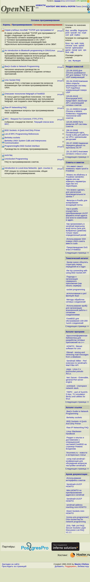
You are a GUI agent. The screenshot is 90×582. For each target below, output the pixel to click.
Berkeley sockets (12, 137)
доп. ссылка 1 (45, 168)
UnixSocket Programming (16, 159)
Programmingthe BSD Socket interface (22, 146)
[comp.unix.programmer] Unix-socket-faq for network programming (77, 519)
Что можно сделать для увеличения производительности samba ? (75, 193)
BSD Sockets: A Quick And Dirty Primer (22, 130)
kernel (68, 48)
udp (72, 52)
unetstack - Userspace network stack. (76, 387)
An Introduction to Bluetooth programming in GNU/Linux (30, 50)
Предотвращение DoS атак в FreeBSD (76, 248)
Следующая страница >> (77, 157)
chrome (68, 45)
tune (75, 45)
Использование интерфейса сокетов (75, 479)
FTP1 (34, 119)
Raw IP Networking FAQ (16, 107)
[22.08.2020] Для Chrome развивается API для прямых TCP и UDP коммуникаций (76, 73)
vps (84, 50)
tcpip (82, 43)
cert (67, 35)
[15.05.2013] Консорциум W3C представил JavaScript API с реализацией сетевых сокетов (76, 100)
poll (71, 35)
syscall (73, 33)
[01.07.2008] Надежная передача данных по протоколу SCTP (77, 145)
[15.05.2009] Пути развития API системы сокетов (76, 124)
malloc (77, 35)
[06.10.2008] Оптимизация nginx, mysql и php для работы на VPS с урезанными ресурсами (77, 134)
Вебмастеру (83, 566)
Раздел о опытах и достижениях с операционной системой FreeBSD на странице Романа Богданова (76, 443)
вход (63, 1)
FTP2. (40, 119)
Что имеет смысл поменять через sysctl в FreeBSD (77, 168)
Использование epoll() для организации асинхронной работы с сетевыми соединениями (76, 310)
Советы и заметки (75, 162)
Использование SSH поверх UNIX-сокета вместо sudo (76, 241)
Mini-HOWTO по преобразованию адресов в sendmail (75, 492)
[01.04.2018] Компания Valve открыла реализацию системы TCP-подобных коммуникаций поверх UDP (77, 86)
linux (67, 43)
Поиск (78, 6)
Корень (6, 25)
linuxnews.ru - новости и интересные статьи (76, 454)
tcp (72, 43)
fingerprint (82, 30)
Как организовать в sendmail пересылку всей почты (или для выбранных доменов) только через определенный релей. (76, 229)
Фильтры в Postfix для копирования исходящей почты (76, 202)
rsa (79, 33)
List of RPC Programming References (22, 134)
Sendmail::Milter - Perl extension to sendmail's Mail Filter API (76, 363)
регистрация (70, 1)
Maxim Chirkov (82, 564)
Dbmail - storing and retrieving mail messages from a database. (77, 354)
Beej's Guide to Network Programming (22, 66)
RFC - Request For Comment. (18, 119)
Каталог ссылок (74, 407)
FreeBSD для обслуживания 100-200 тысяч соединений (77, 320)
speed (81, 45)
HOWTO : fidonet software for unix (74, 347)
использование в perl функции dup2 (76, 294)
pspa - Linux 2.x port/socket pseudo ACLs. (74, 371)
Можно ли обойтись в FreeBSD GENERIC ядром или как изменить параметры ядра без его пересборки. (76, 180)
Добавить (59, 566)
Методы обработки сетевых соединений (75, 300)
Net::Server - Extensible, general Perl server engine (77, 379)
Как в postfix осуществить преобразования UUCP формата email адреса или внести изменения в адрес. (77, 214)
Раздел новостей (74, 67)
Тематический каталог (77, 258)
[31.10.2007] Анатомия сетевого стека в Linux (77, 152)
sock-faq (8, 155)
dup (67, 30)
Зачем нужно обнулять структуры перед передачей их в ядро (77, 264)
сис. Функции (74, 60)
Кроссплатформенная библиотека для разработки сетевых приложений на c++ (76, 339)
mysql (74, 50)
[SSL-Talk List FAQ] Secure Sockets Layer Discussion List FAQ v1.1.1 (76, 528)
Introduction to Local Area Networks (21, 168)
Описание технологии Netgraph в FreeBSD (25, 94)
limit (67, 52)
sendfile (73, 30)
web (76, 43)
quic (80, 50)
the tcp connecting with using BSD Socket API (76, 271)
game (68, 50)
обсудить (61, 31)
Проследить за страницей (14, 566)
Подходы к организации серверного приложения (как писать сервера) (74, 281)
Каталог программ (75, 332)
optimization (77, 48)
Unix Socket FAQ (12, 80)
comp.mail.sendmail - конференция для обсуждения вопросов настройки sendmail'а (76, 462)
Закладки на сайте (10, 564)
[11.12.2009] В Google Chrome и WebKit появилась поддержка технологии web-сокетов (76, 113)
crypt (84, 33)
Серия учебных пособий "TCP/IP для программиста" (29, 30)
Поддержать (71, 566)
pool (67, 33)
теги (84, 6)
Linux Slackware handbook (73, 432)
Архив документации (76, 474)
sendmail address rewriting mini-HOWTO (76, 506)
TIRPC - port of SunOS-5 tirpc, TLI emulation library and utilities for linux (77, 395)
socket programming (75, 289)
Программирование (22, 25)
